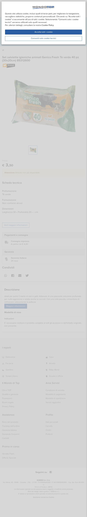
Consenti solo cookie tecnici (43, 38)
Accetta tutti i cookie (44, 32)
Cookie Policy (48, 25)
